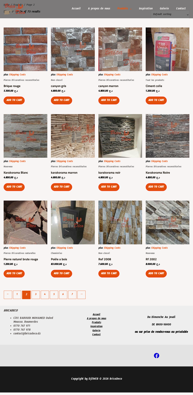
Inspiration (147, 9)
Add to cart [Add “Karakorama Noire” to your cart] (157, 189)
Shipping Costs (17, 75)
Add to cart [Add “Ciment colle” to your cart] (157, 102)
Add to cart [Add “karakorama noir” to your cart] (109, 189)
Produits (125, 9)
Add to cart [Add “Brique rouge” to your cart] (15, 102)
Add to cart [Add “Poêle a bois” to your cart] (62, 276)
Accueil (80, 9)
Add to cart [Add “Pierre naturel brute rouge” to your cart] (15, 276)
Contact (181, 9)
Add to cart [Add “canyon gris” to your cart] (62, 102)
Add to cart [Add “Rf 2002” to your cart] (157, 276)
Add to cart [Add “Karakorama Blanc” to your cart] (15, 189)
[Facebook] (156, 358)
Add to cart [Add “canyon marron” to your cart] (109, 102)
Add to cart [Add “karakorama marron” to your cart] (62, 189)
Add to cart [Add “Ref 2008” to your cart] (109, 276)
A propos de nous (102, 9)
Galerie (165, 9)
